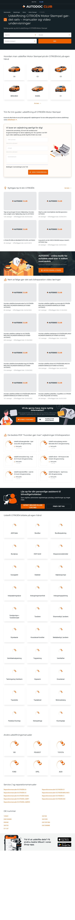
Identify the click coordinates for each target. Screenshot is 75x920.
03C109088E (46, 825)
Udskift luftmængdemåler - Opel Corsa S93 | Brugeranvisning (23, 443)
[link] (12, 119)
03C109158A (46, 822)
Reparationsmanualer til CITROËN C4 (15, 789)
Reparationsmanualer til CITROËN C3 (53, 789)
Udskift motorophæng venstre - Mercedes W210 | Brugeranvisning (59, 443)
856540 (6, 822)
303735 (6, 825)
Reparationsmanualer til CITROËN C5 (15, 793)
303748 (44, 816)
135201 (6, 816)
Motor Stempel (33, 12)
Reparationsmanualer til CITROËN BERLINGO (55, 793)
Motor (24, 12)
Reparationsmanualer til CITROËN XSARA (16, 796)
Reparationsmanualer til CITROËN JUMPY (16, 799)
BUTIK (34, 2)
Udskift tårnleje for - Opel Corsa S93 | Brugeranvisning (58, 473)
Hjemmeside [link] (7, 12)
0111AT (6, 828)
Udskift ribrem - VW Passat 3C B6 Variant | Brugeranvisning (59, 458)
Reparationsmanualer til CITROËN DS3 (53, 799)
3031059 (44, 819)
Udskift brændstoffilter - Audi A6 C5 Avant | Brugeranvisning (23, 473)
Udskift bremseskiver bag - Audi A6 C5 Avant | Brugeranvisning (23, 458)
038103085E (8, 819)
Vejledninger (16, 12)
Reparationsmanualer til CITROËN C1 (53, 796)
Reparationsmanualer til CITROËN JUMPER (17, 802)
